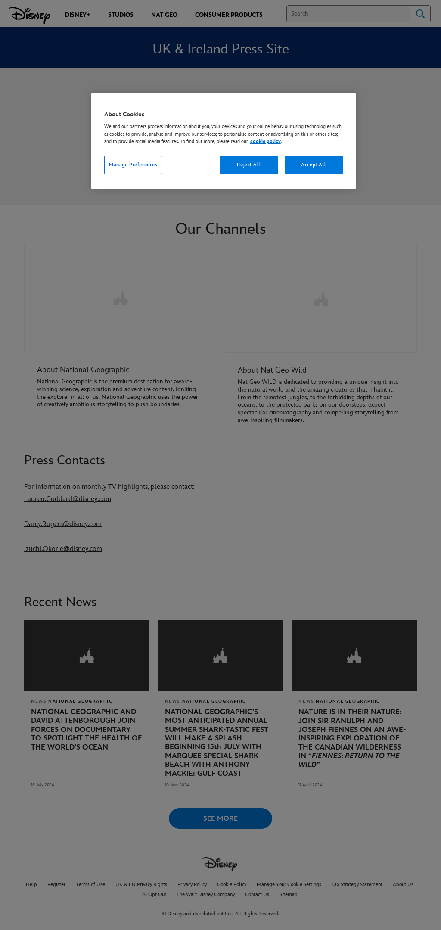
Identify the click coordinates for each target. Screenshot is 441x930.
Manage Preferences (133, 165)
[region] (223, 141)
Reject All (249, 165)
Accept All (313, 165)
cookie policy (265, 141)
